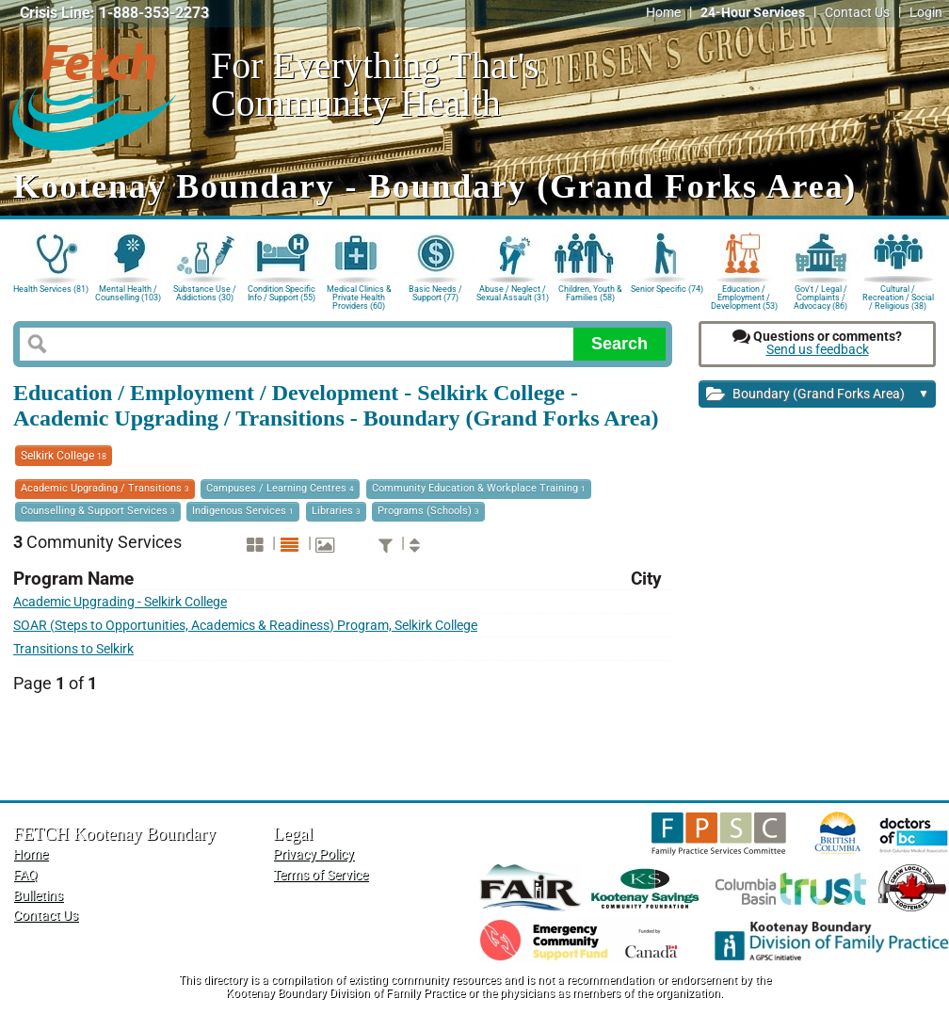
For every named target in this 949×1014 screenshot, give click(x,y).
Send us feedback (817, 350)
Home (663, 13)
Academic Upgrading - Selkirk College (120, 602)
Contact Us (857, 13)
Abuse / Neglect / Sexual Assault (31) (512, 293)
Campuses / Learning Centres (280, 488)
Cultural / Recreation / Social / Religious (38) (898, 296)
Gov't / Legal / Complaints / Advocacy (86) (820, 296)
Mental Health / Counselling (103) (128, 293)
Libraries (336, 511)
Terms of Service (320, 875)
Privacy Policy (313, 854)
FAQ (25, 875)
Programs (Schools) (428, 511)
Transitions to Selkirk (73, 649)
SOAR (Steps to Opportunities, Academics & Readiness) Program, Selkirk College (245, 626)
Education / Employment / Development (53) (744, 296)
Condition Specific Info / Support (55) (281, 293)
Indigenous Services (243, 511)
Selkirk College (63, 455)
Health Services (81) (50, 289)
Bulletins (38, 896)
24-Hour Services (752, 13)
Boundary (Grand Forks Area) (817, 395)
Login (925, 13)
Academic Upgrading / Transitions (105, 488)
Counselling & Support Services (98, 511)
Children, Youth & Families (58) (590, 293)
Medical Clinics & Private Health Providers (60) (359, 296)
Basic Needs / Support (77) (435, 293)
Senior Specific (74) (667, 289)
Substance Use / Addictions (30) (204, 293)
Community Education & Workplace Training (479, 488)
